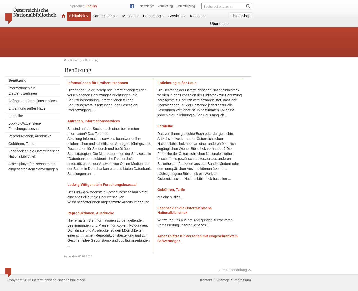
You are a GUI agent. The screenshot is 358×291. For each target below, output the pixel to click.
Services (177, 16)
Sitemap (222, 280)
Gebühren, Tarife (21, 144)
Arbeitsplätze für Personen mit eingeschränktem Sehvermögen (33, 166)
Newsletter (147, 6)
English (91, 6)
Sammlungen (105, 16)
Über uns (219, 24)
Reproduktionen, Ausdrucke (29, 136)
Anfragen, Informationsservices (32, 101)
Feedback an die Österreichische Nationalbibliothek (34, 153)
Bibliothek (79, 16)
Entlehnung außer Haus (26, 108)
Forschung (153, 16)
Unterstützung (186, 6)
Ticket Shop (240, 16)
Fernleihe (15, 116)
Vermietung (165, 6)
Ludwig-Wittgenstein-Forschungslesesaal (24, 126)
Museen (130, 16)
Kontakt (198, 16)
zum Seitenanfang (235, 270)
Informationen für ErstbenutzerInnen (22, 91)
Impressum (242, 280)
